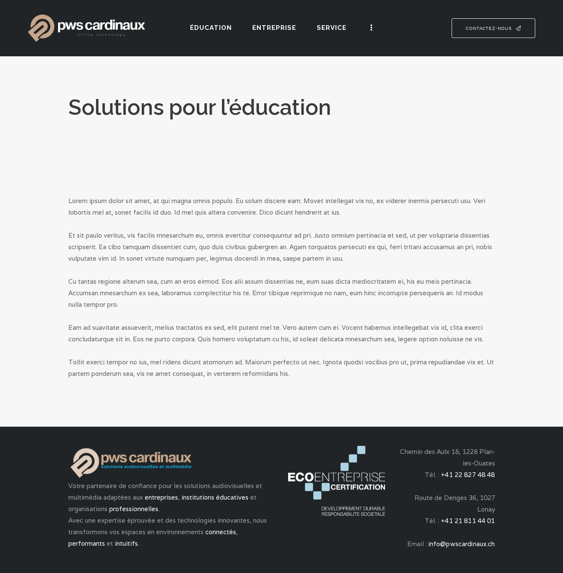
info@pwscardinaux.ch (462, 544)
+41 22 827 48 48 (468, 475)
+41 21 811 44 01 (468, 521)
